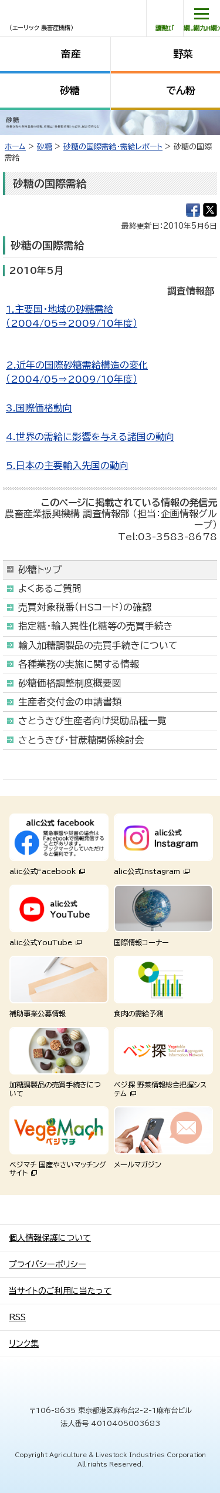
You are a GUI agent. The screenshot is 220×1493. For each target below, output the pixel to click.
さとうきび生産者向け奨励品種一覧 (92, 720)
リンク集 (24, 1344)
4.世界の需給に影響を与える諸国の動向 (90, 436)
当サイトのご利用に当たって (60, 1291)
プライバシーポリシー (47, 1264)
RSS (17, 1317)
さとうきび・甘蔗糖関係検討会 (81, 740)
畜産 (71, 54)
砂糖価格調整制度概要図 (69, 683)
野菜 (183, 54)
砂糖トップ (40, 569)
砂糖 (70, 90)
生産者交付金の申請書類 (69, 702)
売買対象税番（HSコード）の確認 (84, 607)
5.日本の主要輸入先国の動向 (67, 465)
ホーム (15, 146)
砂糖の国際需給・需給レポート (113, 146)
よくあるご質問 (50, 588)
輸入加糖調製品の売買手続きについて (98, 645)
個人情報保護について (50, 1238)
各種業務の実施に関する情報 (78, 664)
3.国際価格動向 (39, 408)
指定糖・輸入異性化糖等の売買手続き (95, 626)
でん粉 (180, 90)
